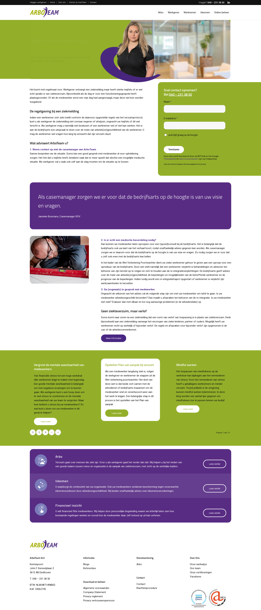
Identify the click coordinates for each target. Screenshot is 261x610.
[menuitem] (39, 2)
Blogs (86, 564)
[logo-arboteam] (44, 12)
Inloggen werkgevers (38, 2)
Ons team (195, 568)
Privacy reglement (93, 596)
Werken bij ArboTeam (78, 2)
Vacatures (195, 576)
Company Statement (94, 592)
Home (52, 2)
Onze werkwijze (198, 564)
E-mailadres (171, 118)
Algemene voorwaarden (96, 588)
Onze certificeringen (201, 572)
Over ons (62, 2)
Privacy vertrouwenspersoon (99, 600)
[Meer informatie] (113, 338)
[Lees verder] (214, 464)
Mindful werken (186, 365)
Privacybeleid (170, 159)
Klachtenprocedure (146, 588)
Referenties (89, 568)
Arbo (139, 564)
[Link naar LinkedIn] (228, 2)
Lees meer (46, 421)
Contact (93, 2)
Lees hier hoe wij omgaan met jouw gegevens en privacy (185, 164)
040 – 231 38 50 (216, 2)
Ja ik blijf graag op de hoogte (183, 135)
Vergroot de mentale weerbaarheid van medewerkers (59, 367)
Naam (167, 101)
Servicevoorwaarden (188, 159)
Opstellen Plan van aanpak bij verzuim (129, 365)
